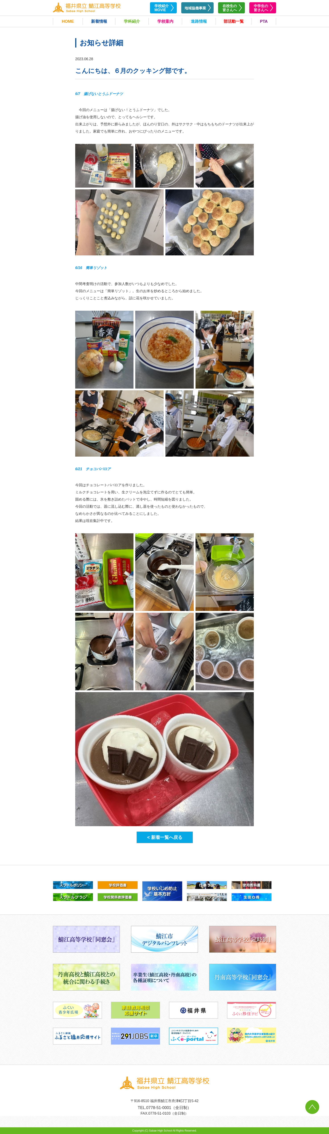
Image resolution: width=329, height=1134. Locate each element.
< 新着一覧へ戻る (164, 837)
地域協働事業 (195, 8)
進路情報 (199, 21)
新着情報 (99, 21)
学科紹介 (132, 21)
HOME (68, 21)
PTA (264, 21)
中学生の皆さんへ (261, 8)
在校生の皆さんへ (230, 8)
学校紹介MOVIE (161, 8)
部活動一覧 (234, 21)
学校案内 (165, 21)
